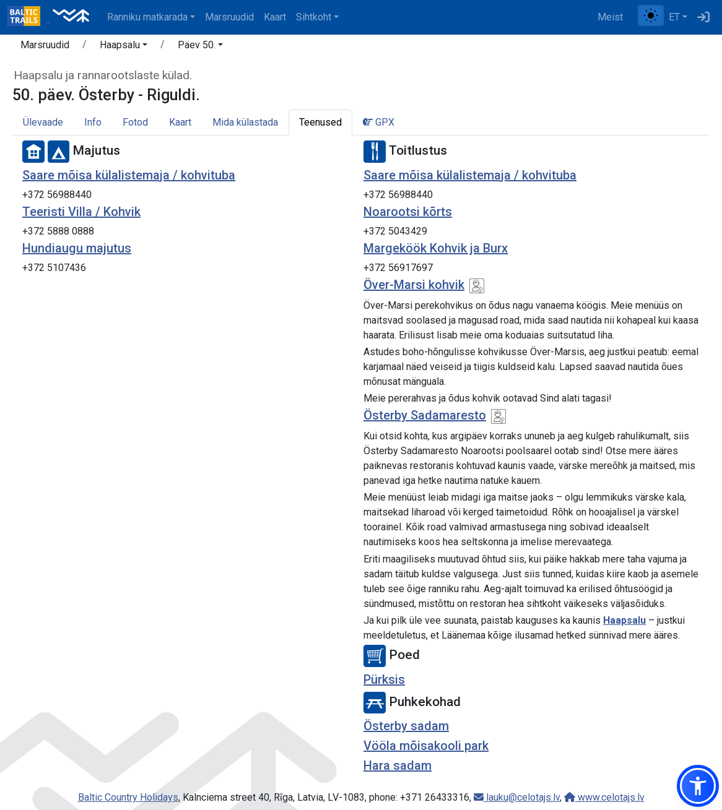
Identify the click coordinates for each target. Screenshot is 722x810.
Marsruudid (229, 17)
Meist (610, 17)
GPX (378, 122)
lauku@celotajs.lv (517, 797)
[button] (123, 47)
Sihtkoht (313, 17)
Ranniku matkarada (147, 17)
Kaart (275, 17)
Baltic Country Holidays (128, 797)
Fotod (135, 122)
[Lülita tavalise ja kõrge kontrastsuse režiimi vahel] (651, 15)
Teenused (320, 122)
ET (674, 17)
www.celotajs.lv (604, 797)
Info (93, 122)
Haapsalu (624, 620)
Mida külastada (245, 122)
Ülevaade (43, 122)
